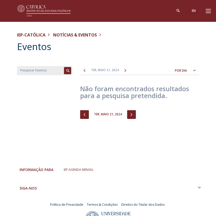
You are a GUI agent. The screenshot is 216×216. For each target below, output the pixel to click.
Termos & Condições (102, 204)
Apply (67, 70)
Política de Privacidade (66, 204)
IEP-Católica (31, 35)
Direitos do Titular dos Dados (143, 204)
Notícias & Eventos (75, 35)
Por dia (181, 70)
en (194, 10)
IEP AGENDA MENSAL (78, 169)
